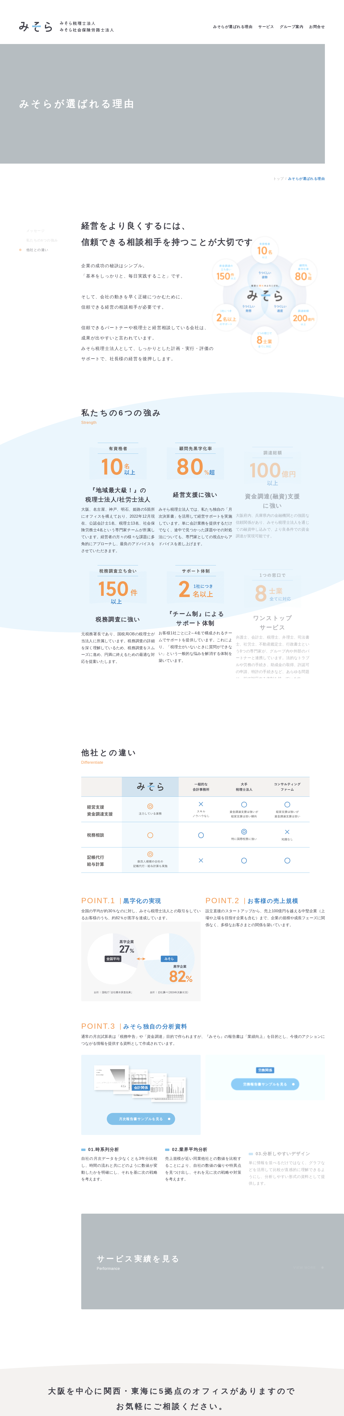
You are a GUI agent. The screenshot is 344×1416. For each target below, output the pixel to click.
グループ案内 (291, 27)
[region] (203, 887)
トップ (278, 179)
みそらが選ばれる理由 (233, 27)
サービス (266, 27)
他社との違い (37, 246)
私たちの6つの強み (42, 236)
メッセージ (35, 226)
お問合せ (317, 27)
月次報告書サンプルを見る (144, 1133)
